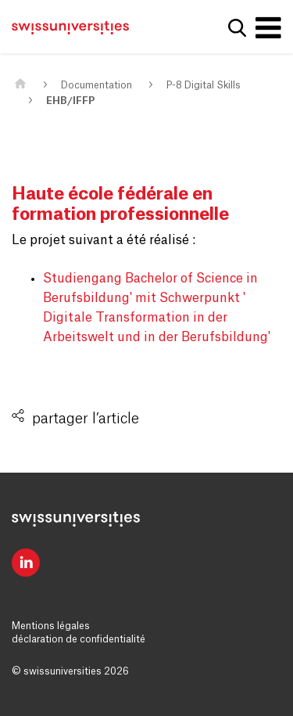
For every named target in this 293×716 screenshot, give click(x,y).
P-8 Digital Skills (203, 85)
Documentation (96, 85)
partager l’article (85, 419)
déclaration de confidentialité (78, 639)
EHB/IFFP (70, 101)
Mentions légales (51, 626)
